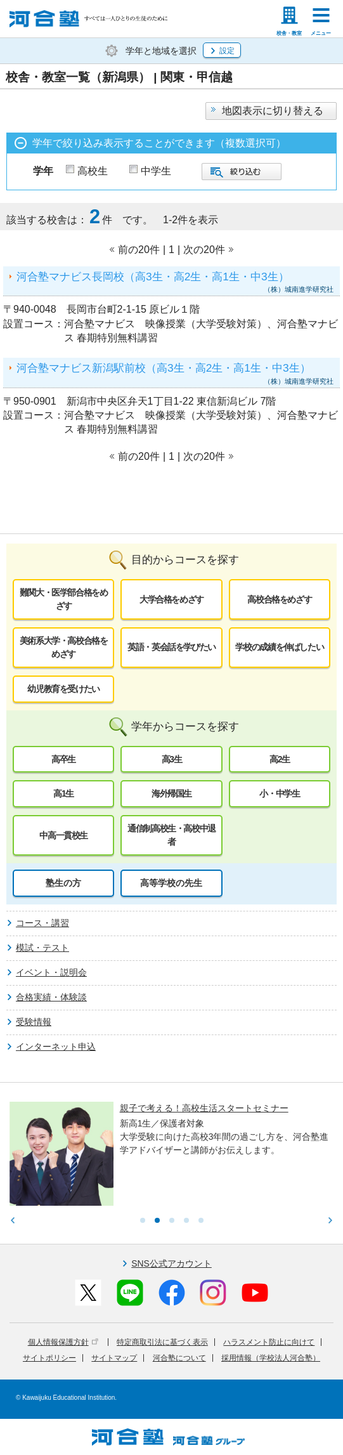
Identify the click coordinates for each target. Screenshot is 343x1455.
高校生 (92, 171)
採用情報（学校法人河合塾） (270, 1358)
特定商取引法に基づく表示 (162, 1342)
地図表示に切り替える (272, 110)
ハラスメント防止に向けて (268, 1342)
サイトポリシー (49, 1358)
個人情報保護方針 (63, 1342)
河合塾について (179, 1358)
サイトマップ (114, 1358)
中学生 (156, 171)
